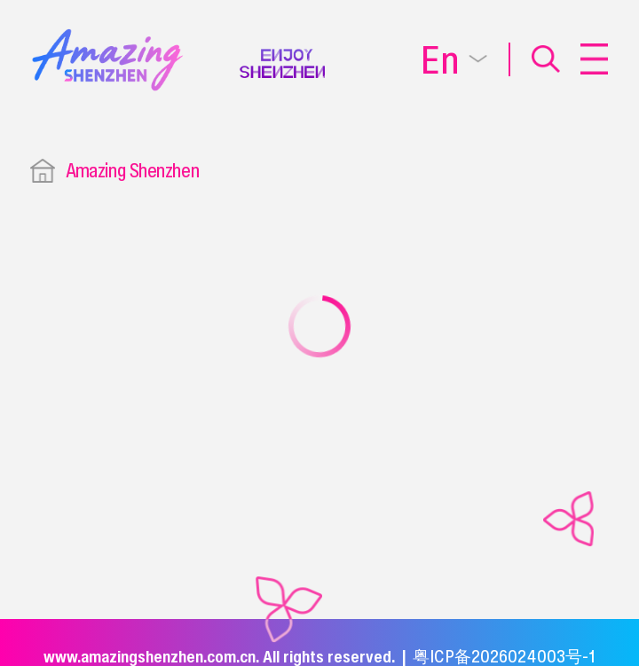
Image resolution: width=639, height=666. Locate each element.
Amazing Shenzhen (133, 170)
